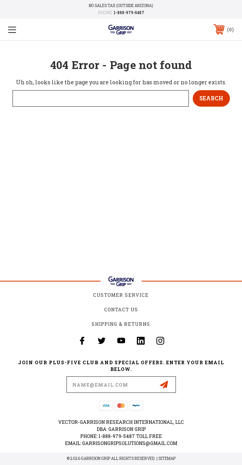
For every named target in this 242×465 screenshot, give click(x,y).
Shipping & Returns (120, 324)
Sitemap (167, 458)
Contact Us (121, 309)
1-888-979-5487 (128, 12)
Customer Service (121, 295)
